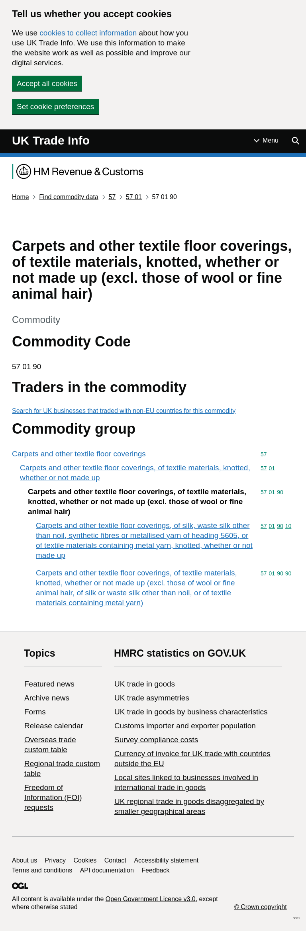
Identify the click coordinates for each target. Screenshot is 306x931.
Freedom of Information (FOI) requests (53, 797)
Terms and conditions (42, 870)
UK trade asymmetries (151, 698)
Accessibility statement (166, 860)
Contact (115, 860)
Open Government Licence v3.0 (151, 899)
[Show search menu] (295, 141)
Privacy (55, 860)
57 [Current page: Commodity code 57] (112, 197)
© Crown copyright (260, 907)
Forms (35, 712)
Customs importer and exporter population (185, 726)
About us (24, 860)
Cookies (85, 860)
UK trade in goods (144, 684)
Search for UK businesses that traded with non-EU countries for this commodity (123, 410)
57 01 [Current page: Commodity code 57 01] (134, 197)
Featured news (49, 684)
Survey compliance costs (156, 739)
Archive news (46, 698)
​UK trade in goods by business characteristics (190, 712)
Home (20, 197)
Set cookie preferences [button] (55, 106)
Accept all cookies (47, 83)
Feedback (155, 870)
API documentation (107, 870)
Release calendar (53, 726)
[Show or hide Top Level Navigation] (266, 140)
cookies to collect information (88, 33)
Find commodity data (68, 197)
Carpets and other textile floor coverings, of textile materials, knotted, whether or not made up (135, 473)
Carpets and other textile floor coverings (79, 454)
